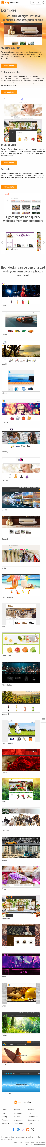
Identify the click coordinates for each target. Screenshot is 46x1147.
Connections (18, 1124)
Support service (34, 1120)
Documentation (34, 1117)
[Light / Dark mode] (43, 2)
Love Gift (21, 761)
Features (5, 1120)
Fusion (21, 323)
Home (4, 1110)
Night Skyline (21, 674)
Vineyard (21, 703)
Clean (21, 294)
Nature (21, 1024)
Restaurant (21, 907)
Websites (17, 1110)
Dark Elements (21, 586)
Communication (21, 1082)
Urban (21, 849)
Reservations (18, 1120)
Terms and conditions (21, 1142)
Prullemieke (20, 241)
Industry (21, 440)
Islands (21, 382)
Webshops (18, 1113)
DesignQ (21, 528)
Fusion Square (21, 732)
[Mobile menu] (43, 720)
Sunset (21, 1053)
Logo (29, 1113)
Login (30, 1124)
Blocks (21, 499)
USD (38, 2)
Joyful (21, 557)
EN (33, 2)
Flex (21, 615)
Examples (5, 1124)
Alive (21, 790)
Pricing (4, 1117)
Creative (21, 411)
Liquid (21, 353)
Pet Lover (21, 820)
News (4, 1113)
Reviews (31, 1110)
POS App (17, 1117)
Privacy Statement (38, 1142)
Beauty (21, 878)
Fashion (21, 469)
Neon (21, 965)
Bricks (21, 995)
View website (9, 66)
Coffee (21, 936)
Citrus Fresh (21, 644)
